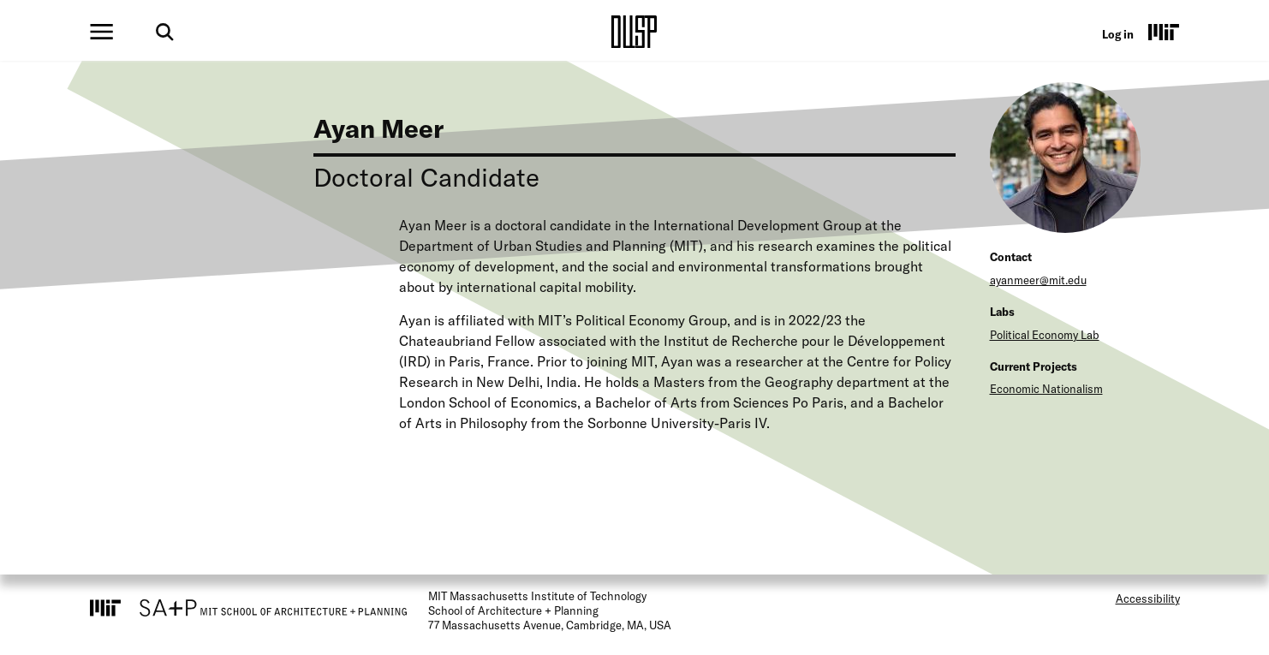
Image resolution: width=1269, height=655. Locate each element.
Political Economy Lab (1044, 335)
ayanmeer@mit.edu (1038, 280)
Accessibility (1148, 598)
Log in (1118, 34)
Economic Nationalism (1046, 389)
